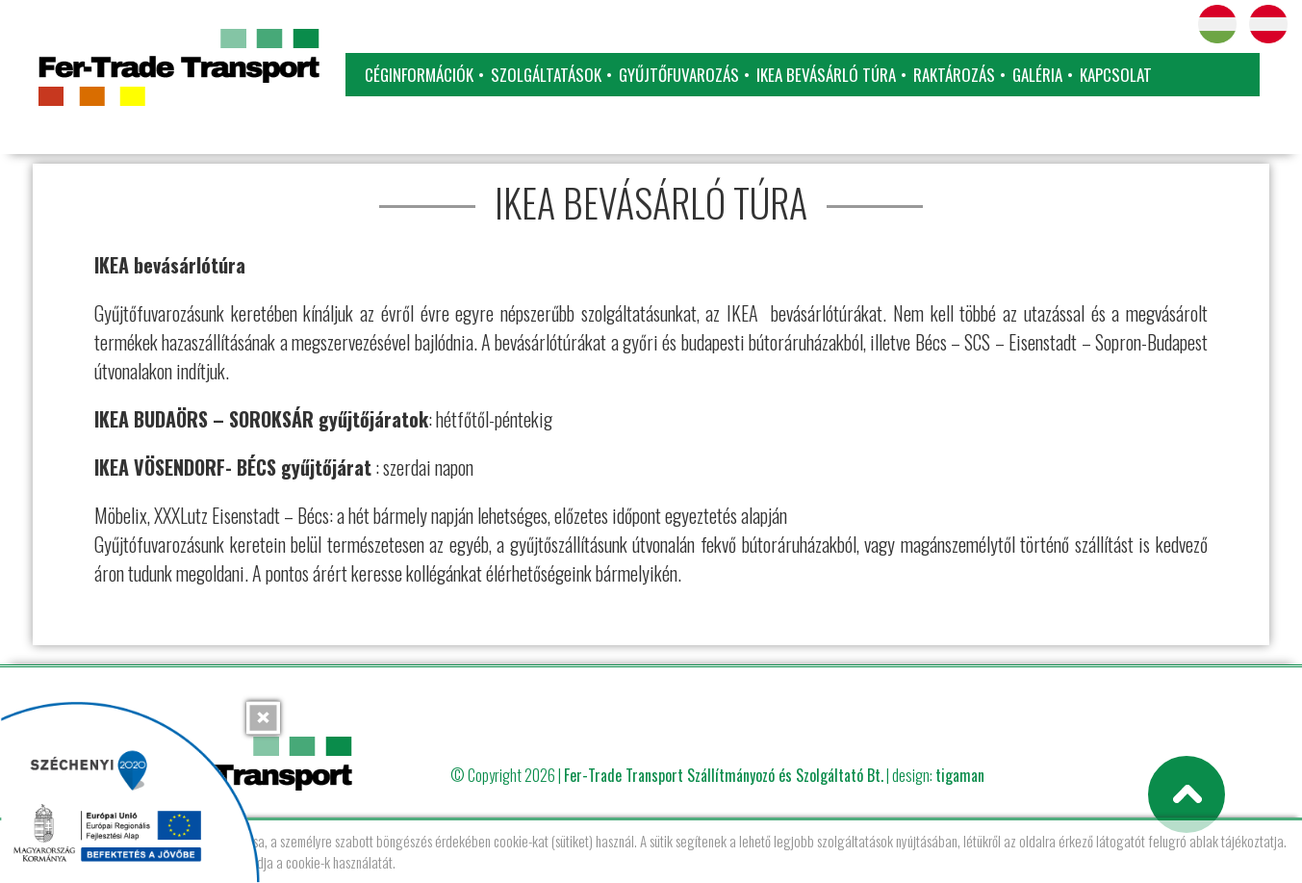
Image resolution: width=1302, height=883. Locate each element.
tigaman (959, 775)
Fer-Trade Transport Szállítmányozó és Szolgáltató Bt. (723, 775)
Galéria (1037, 75)
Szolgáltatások (546, 75)
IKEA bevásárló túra (826, 75)
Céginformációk (419, 75)
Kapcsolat (1116, 75)
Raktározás (954, 75)
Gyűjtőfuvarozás (679, 75)
